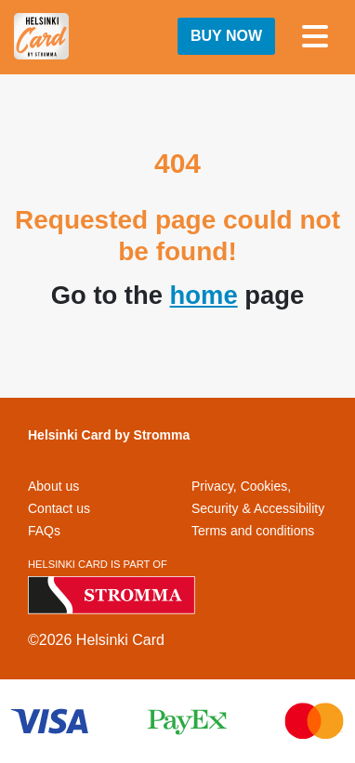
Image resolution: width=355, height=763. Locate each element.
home (204, 295)
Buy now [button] (226, 36)
